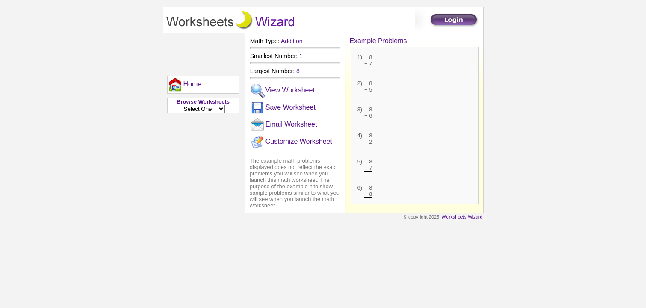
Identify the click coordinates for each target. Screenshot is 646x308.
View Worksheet (282, 90)
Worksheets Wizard (462, 216)
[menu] (185, 84)
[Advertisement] (201, 52)
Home (185, 84)
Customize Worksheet (291, 142)
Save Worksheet (283, 108)
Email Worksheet (283, 125)
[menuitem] (185, 84)
